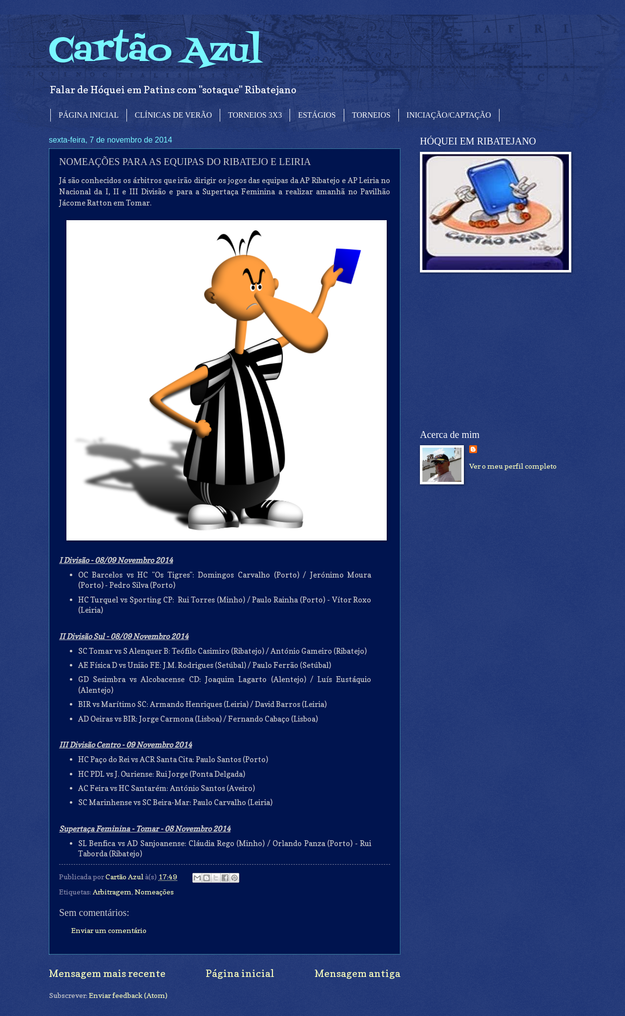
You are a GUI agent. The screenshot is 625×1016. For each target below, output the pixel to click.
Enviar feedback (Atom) (128, 995)
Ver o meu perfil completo (513, 466)
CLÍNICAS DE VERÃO (173, 115)
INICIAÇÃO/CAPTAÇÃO (449, 115)
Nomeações (154, 892)
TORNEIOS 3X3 (255, 115)
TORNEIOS (371, 115)
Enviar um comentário (108, 930)
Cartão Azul (155, 51)
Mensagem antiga (357, 973)
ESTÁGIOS (316, 115)
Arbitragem (112, 892)
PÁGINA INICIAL (89, 115)
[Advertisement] (493, 351)
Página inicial (240, 973)
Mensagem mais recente (107, 973)
